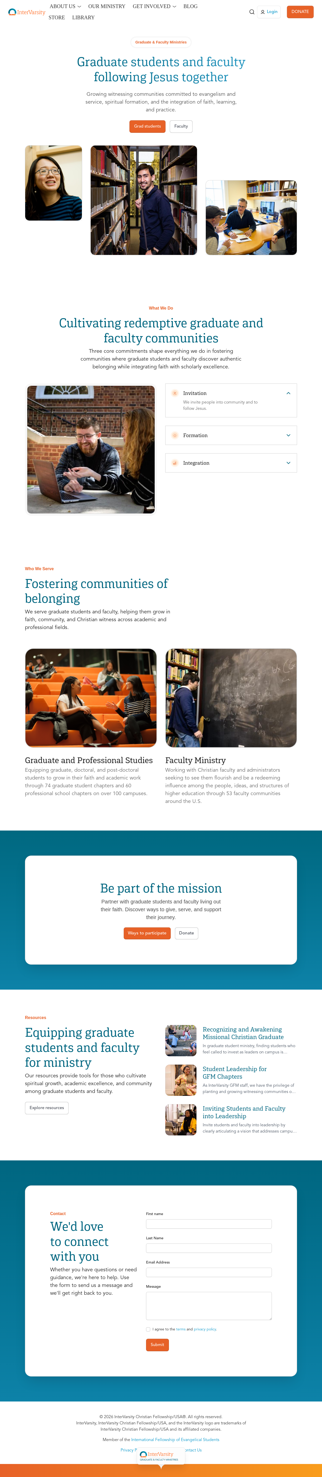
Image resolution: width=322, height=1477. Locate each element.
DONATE (300, 12)
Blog (190, 6)
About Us (62, 6)
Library (83, 17)
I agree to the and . (185, 1329)
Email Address (158, 1262)
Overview (115, 1456)
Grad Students (148, 1456)
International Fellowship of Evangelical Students (175, 1440)
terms (181, 1329)
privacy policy (205, 1329)
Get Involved (151, 6)
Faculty (178, 1456)
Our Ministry (107, 6)
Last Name (154, 1238)
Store (57, 17)
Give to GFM (241, 1456)
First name (154, 1214)
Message (153, 1287)
